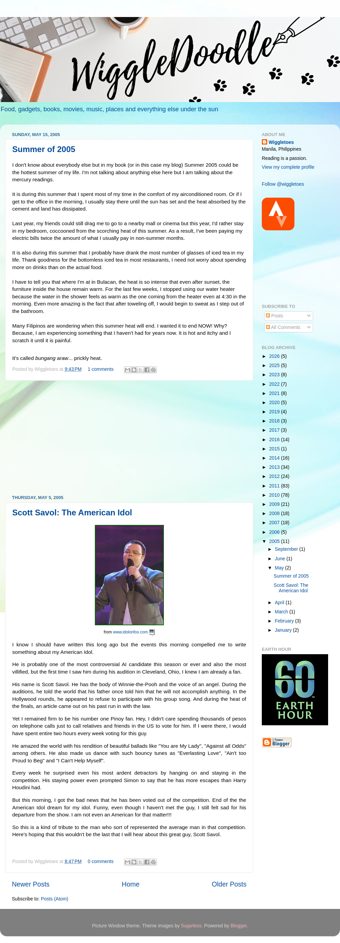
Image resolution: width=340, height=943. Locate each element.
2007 (275, 522)
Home (130, 884)
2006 (275, 532)
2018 (275, 421)
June (280, 558)
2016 (275, 439)
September (287, 549)
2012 (275, 476)
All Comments (283, 327)
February (285, 621)
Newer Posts (31, 884)
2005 (275, 541)
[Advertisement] (129, 437)
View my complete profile (288, 167)
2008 (275, 513)
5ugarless (191, 925)
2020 (275, 402)
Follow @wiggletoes (283, 184)
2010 (275, 495)
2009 (275, 504)
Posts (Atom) (54, 898)
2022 (275, 384)
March (282, 611)
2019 (275, 411)
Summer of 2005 (43, 149)
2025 (275, 365)
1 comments (101, 369)
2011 (275, 486)
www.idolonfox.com (130, 632)
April (280, 602)
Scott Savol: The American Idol (72, 512)
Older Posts (229, 884)
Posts (274, 315)
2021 (275, 393)
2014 (275, 458)
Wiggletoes (281, 142)
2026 (275, 356)
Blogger (239, 925)
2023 (275, 374)
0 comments (101, 861)
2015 (275, 448)
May (280, 567)
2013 (275, 467)
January (284, 630)
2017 (275, 430)
